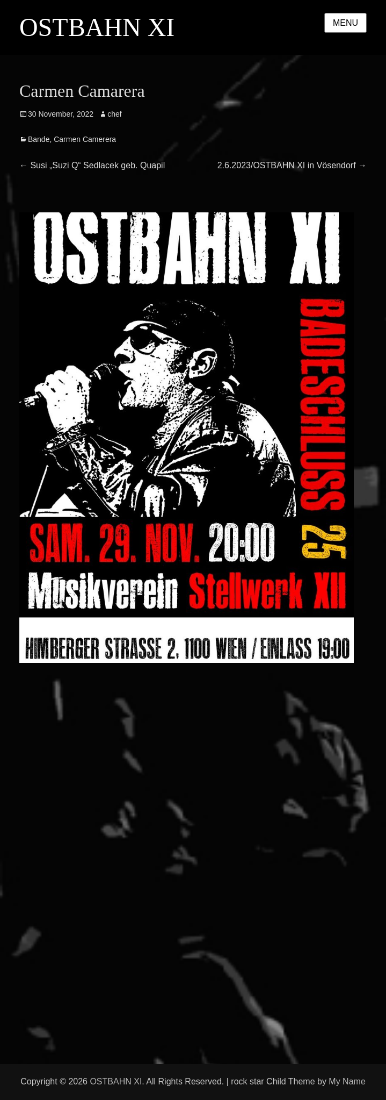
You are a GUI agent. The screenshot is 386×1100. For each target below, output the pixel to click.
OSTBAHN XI (96, 27)
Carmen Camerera (85, 139)
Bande (38, 139)
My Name (347, 1081)
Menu (345, 22)
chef (114, 114)
